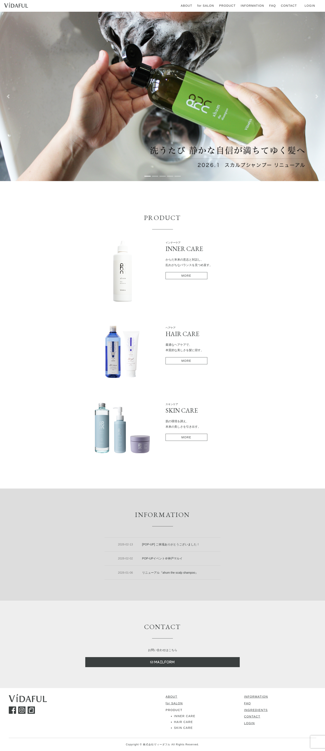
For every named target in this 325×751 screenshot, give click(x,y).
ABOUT (171, 696)
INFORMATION (256, 696)
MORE (186, 275)
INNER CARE (184, 716)
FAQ (247, 703)
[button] (8, 96)
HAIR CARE (183, 722)
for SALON (174, 703)
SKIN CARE (183, 727)
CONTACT (252, 716)
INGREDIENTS (256, 710)
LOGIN (249, 723)
